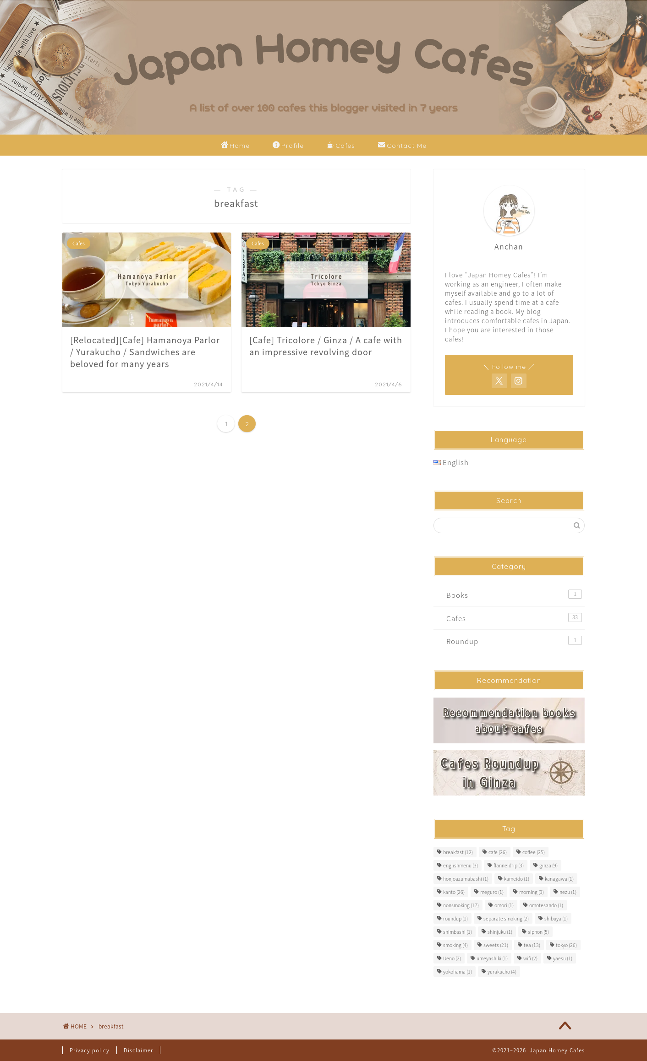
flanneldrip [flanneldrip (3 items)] (508, 865)
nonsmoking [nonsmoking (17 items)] (461, 905)
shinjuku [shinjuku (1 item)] (500, 931)
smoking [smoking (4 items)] (455, 945)
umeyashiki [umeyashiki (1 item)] (492, 958)
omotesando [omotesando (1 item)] (546, 905)
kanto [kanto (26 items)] (454, 891)
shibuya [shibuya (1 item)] (556, 918)
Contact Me (402, 146)
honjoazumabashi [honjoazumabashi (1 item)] (465, 878)
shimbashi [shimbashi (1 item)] (457, 931)
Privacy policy (90, 1050)
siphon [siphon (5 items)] (538, 931)
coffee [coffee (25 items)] (533, 852)
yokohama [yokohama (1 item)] (457, 971)
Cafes (341, 146)
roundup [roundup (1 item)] (455, 918)
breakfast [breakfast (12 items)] (458, 852)
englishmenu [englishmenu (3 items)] (460, 865)
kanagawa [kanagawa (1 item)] (559, 878)
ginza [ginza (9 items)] (548, 865)
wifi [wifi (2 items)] (530, 958)
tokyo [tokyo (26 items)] (566, 945)
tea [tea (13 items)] (532, 945)
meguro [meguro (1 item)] (492, 891)
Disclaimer (138, 1050)
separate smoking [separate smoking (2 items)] (506, 918)
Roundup (514, 641)
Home (235, 146)
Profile (288, 146)
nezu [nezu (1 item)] (567, 891)
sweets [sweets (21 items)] (495, 945)
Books (514, 595)
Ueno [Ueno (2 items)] (452, 958)
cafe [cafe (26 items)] (497, 852)
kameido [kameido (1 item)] (516, 878)
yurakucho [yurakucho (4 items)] (502, 971)
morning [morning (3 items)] (531, 891)
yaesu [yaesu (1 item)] (562, 958)
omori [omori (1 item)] (504, 905)
